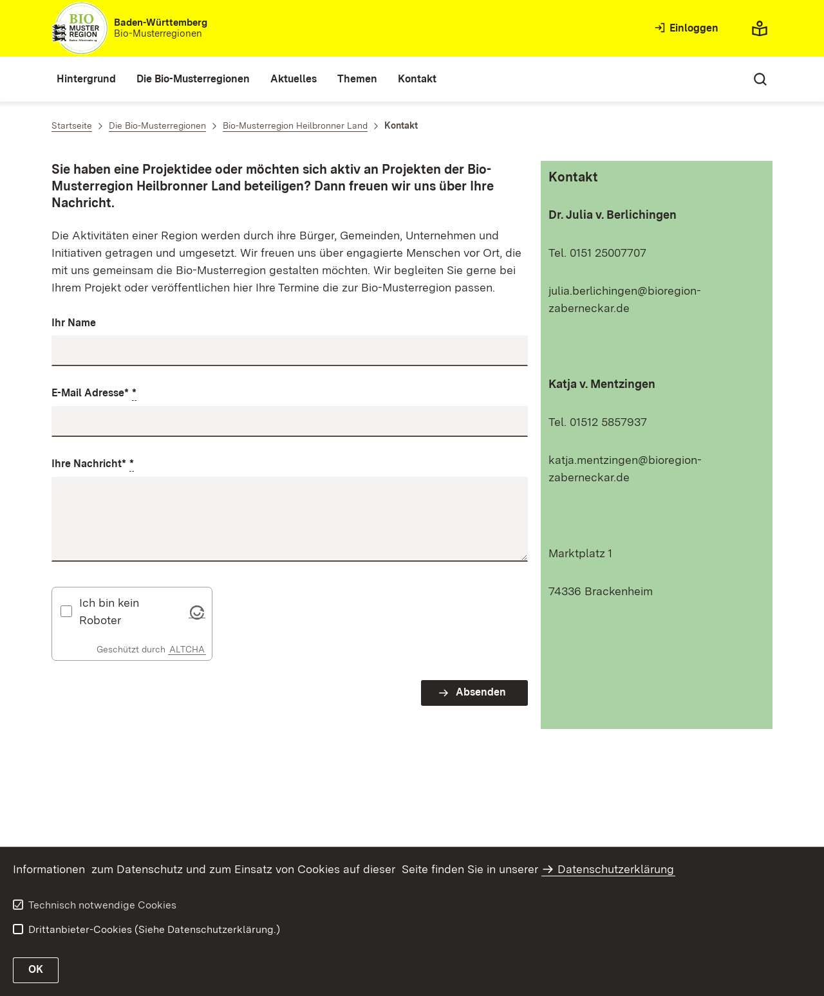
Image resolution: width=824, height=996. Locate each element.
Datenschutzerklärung (615, 869)
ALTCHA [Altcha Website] (187, 649)
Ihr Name (74, 323)
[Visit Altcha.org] (197, 611)
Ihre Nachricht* (93, 464)
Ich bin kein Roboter (109, 611)
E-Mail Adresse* (94, 394)
